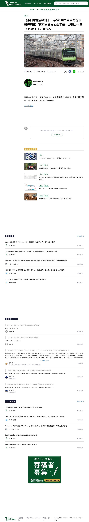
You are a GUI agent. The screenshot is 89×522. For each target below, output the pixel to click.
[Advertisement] (54, 115)
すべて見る (80, 236)
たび (41, 165)
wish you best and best (12, 341)
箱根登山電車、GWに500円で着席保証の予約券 (55, 168)
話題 (46, 185)
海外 (41, 195)
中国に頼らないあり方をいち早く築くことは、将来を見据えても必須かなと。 (29, 387)
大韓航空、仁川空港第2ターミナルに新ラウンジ (55, 198)
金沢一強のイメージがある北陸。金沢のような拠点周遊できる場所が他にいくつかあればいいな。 (36, 374)
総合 (41, 174)
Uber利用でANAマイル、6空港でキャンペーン (54, 158)
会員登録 (57, 134)
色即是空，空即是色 (11, 328)
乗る (26, 16)
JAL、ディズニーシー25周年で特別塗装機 (53, 188)
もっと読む (28, 105)
